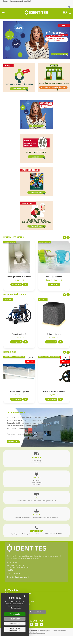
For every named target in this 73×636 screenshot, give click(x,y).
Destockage (9, 352)
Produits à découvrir (15, 294)
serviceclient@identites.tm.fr (19, 577)
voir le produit (16, 284)
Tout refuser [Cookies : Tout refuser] (15, 619)
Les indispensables (13, 237)
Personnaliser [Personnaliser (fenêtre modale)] (14, 624)
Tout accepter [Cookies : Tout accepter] (15, 614)
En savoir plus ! (13, 442)
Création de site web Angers (36, 633)
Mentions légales (44, 631)
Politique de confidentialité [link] (14, 629)
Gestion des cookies (59, 631)
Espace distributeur (36, 612)
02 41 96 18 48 (14, 573)
